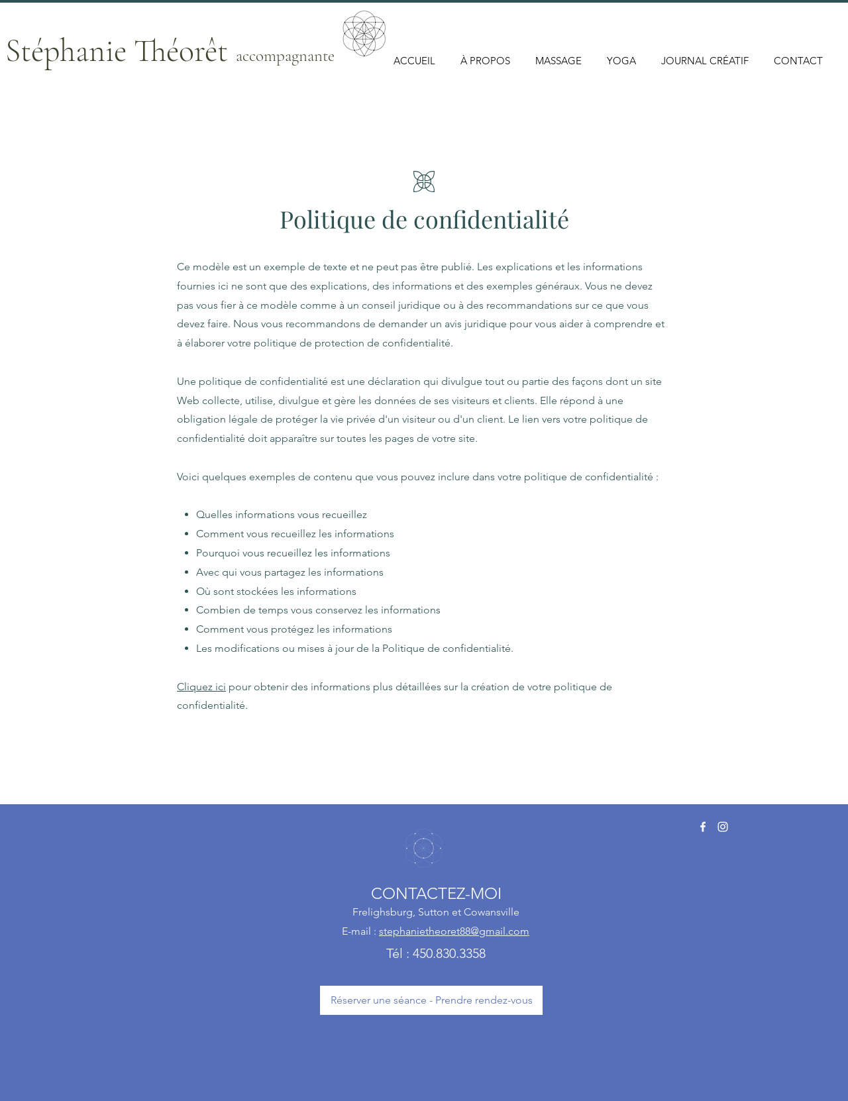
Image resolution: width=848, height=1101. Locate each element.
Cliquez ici (201, 686)
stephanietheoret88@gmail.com (454, 931)
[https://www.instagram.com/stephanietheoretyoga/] (722, 826)
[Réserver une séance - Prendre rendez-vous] (431, 1000)
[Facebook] (703, 826)
